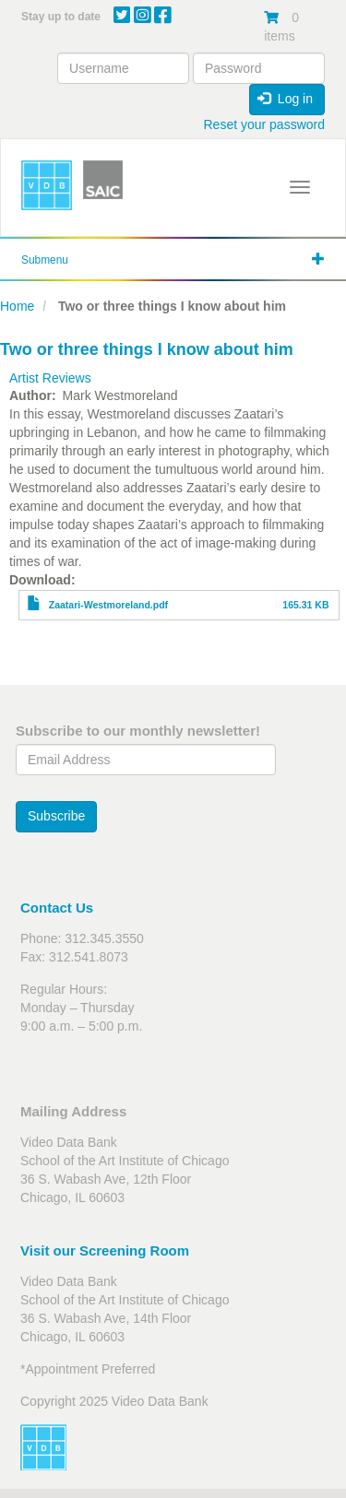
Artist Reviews (50, 378)
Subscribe (56, 815)
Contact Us (56, 907)
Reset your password (264, 124)
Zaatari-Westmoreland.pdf (108, 604)
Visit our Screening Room (104, 1250)
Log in (285, 98)
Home (17, 306)
